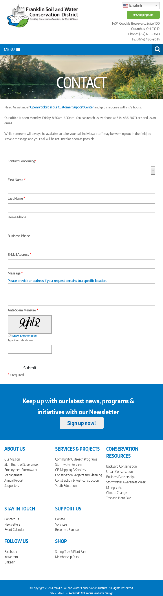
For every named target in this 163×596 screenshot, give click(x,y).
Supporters (11, 485)
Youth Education (66, 485)
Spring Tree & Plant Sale (70, 551)
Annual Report (13, 480)
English (132, 5)
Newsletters (12, 524)
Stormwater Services (68, 464)
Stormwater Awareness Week (126, 482)
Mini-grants (114, 487)
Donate (60, 519)
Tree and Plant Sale (118, 498)
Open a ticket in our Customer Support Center (62, 107)
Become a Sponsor (67, 529)
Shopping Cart (143, 14)
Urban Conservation (119, 471)
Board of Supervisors (24, 464)
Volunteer (61, 524)
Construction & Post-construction (77, 480)
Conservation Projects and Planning (78, 475)
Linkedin (9, 562)
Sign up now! (81, 422)
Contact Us (11, 519)
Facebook (10, 551)
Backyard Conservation (121, 466)
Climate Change (116, 492)
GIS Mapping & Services (70, 470)
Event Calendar (14, 529)
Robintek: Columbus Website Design (90, 593)
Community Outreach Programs (76, 459)
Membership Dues (67, 557)
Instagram (11, 557)
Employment (13, 470)
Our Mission (12, 459)
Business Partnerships (120, 477)
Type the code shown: (20, 340)
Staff (7, 464)
